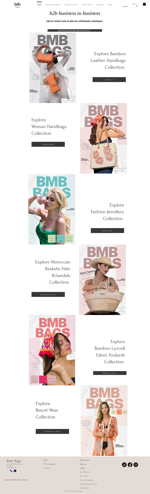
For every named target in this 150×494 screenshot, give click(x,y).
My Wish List (85, 472)
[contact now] (48, 144)
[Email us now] (109, 373)
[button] (144, 4)
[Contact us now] (48, 294)
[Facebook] (130, 464)
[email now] (107, 230)
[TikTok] (124, 464)
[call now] (109, 79)
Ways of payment (87, 480)
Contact (47, 468)
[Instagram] (135, 464)
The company (49, 464)
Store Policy (84, 488)
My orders (84, 476)
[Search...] (126, 6)
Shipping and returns (88, 484)
